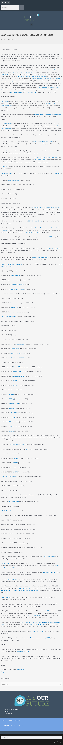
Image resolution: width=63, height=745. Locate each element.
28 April (11, 426)
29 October (13, 408)
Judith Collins (6, 151)
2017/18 (15, 472)
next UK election (49, 556)
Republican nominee (35, 615)
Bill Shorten (6, 597)
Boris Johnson (6, 563)
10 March (12, 422)
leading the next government (41, 79)
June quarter (15, 280)
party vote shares (13, 180)
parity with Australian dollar (40, 257)
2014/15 (27, 449)
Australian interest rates (16, 444)
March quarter (16, 275)
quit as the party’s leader (51, 70)
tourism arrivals (14, 502)
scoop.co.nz (20, 670)
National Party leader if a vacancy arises (47, 114)
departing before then (23, 588)
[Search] (21, 7)
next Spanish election (49, 572)
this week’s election (16, 92)
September (14, 307)
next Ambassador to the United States (44, 157)
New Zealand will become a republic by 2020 (34, 638)
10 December (14, 413)
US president (51, 611)
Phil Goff (4, 166)
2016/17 (14, 467)
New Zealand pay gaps (9, 316)
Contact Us (8, 714)
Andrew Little (6, 123)
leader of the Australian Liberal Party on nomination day (19, 590)
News (7, 711)
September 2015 (18, 371)
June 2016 (16, 385)
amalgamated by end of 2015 (42, 237)
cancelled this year (31, 495)
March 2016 (16, 380)
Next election (6, 173)
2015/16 (15, 463)
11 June (11, 394)
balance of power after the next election (32, 76)
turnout (57, 173)
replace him (5, 74)
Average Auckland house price (12, 264)
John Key (5, 101)
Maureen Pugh (40, 160)
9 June (11, 431)
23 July (11, 399)
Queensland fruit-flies (52, 248)
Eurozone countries (10, 579)
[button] (31, 24)
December (14, 312)
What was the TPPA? (12, 709)
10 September (14, 403)
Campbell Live (32, 92)
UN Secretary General (37, 631)
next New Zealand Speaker (29, 232)
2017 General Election (35, 221)
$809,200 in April (6, 266)
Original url (5, 672)
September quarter (17, 284)
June (12, 303)
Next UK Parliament (8, 511)
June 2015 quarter (19, 367)
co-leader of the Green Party (42, 142)
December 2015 (18, 376)
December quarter (17, 289)
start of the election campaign (22, 72)
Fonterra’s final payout (9, 476)
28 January (13, 417)
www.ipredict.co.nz (23, 651)
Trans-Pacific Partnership (37, 624)
